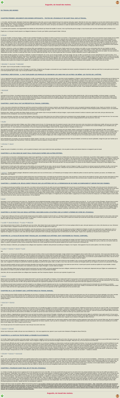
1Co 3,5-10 (12, 64)
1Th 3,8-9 (11, 328)
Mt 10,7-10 (30, 222)
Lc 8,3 (23, 248)
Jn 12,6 (3, 199)
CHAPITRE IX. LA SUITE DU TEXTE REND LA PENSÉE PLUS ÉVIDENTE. (25, 335)
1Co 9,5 (18, 248)
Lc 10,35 (4, 222)
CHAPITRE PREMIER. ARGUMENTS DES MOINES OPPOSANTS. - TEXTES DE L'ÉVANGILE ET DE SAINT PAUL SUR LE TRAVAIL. (44, 18)
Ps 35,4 (4, 121)
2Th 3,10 (4, 35)
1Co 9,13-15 (19, 353)
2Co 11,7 (16, 222)
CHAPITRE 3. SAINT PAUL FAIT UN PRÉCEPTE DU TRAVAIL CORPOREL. (25, 103)
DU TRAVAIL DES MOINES (9, 10)
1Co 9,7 (12, 144)
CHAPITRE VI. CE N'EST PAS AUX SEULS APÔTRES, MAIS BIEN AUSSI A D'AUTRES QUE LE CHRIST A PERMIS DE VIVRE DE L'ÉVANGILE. (47, 212)
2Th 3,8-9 (4, 353)
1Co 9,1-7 (4, 172)
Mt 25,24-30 (20, 64)
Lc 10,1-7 (4, 248)
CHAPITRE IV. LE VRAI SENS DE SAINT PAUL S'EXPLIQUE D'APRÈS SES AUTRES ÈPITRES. (32, 153)
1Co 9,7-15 (11, 222)
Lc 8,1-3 (23, 222)
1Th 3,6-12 (4, 144)
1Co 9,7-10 (5, 302)
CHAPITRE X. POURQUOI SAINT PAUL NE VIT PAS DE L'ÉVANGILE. (23, 368)
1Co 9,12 (11, 248)
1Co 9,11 (12, 302)
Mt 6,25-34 (4, 64)
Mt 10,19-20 (5, 90)
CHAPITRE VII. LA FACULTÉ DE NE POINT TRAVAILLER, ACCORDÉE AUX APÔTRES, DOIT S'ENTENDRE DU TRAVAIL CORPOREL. (44, 235)
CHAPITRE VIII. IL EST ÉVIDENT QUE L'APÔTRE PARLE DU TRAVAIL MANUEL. (27, 290)
